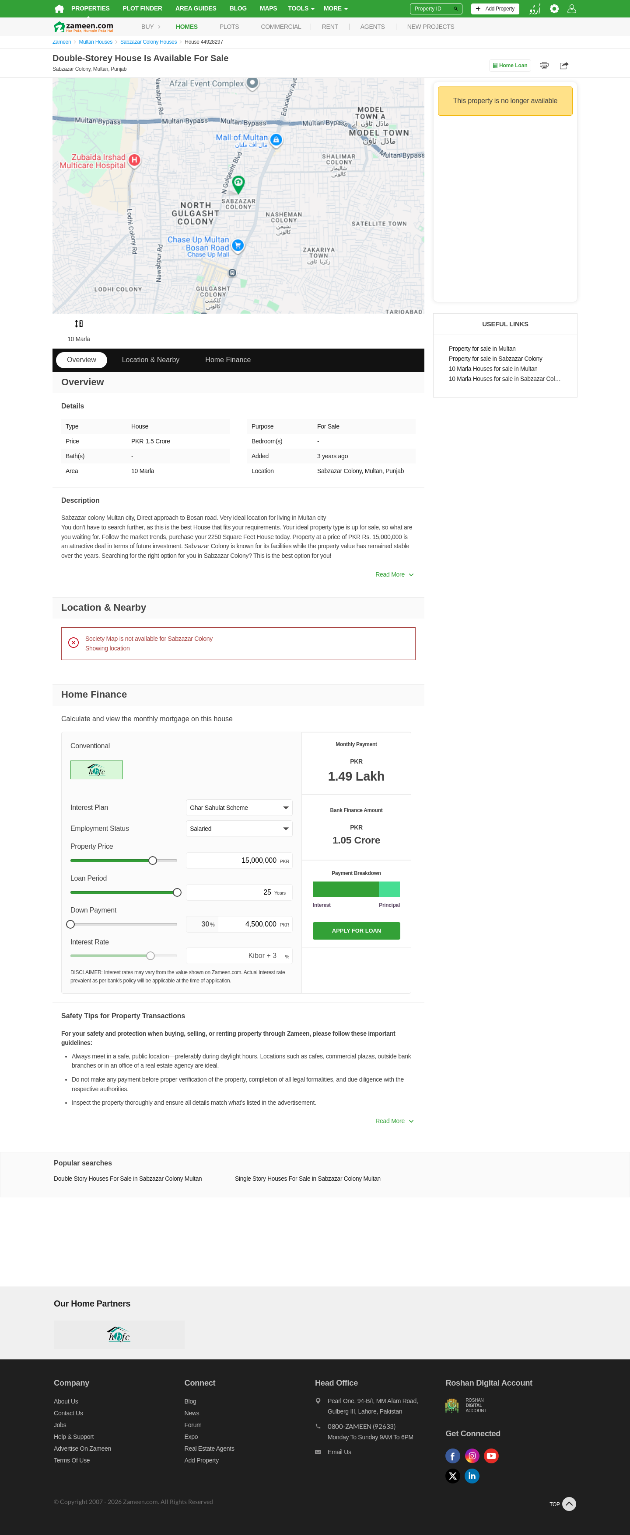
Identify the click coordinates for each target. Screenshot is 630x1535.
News (191, 1413)
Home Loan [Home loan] (510, 65)
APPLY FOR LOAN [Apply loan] (356, 930)
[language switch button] (535, 8)
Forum (192, 1424)
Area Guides (194, 8)
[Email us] (380, 1454)
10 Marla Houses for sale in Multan (493, 369)
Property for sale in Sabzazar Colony (495, 359)
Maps (267, 8)
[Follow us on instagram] (475, 1463)
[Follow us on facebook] (456, 1463)
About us (64, 1401)
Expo (190, 1436)
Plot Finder (141, 8)
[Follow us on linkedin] (475, 1483)
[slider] (152, 860)
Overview (81, 359)
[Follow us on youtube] (494, 1463)
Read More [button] (394, 574)
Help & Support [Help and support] (72, 1436)
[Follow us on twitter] (456, 1483)
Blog (236, 8)
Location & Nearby (151, 359)
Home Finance (228, 359)
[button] (239, 807)
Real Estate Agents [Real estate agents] (209, 1448)
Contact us (67, 1413)
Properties (89, 8)
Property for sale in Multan (482, 349)
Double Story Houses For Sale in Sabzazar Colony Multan (126, 1178)
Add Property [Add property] (201, 1460)
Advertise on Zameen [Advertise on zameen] (81, 1448)
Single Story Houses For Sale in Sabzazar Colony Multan (307, 1178)
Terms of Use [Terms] (70, 1460)
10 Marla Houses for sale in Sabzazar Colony (505, 379)
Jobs (58, 1424)
